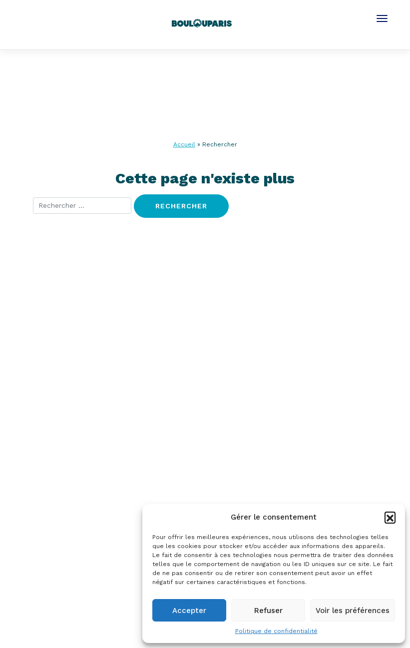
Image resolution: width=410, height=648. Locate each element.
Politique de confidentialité (276, 631)
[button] (390, 517)
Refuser (268, 610)
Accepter (189, 610)
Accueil (184, 144)
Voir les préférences (353, 610)
